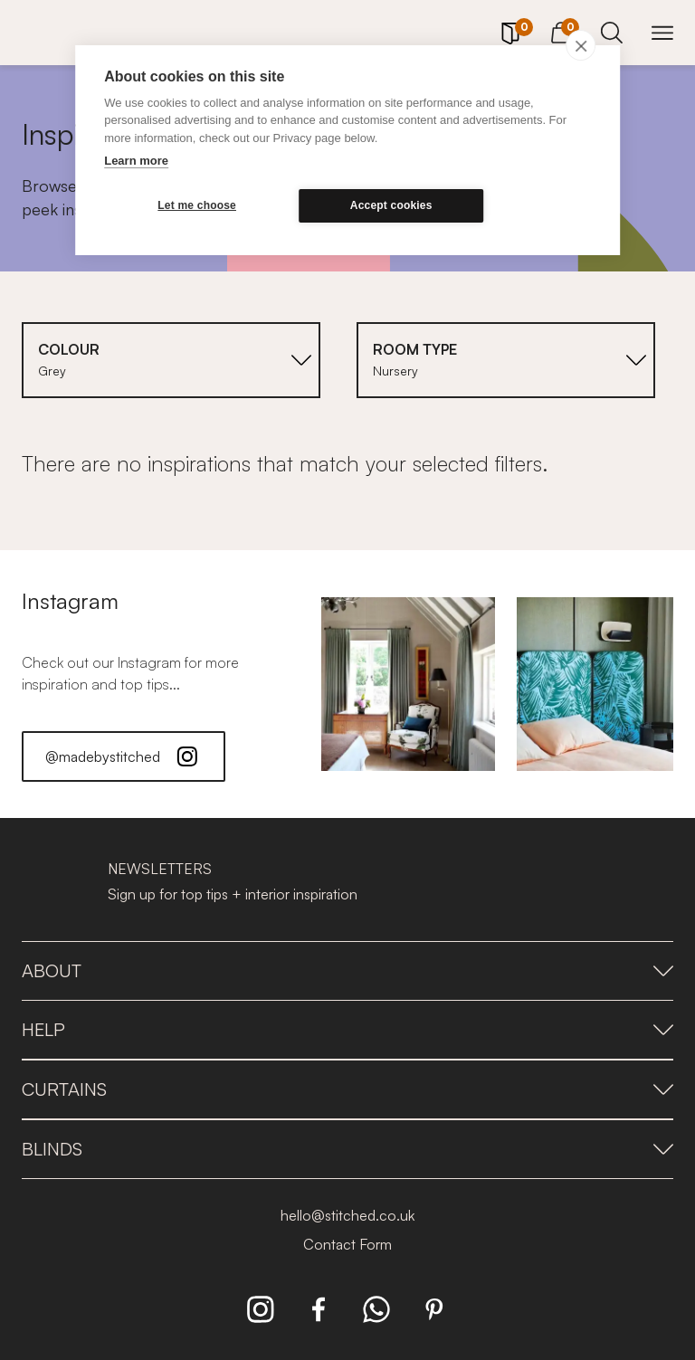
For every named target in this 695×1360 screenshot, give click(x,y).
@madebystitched (123, 756)
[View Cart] (561, 30)
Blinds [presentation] (347, 1148)
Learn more (136, 160)
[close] (580, 45)
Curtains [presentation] (347, 1089)
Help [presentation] (347, 1029)
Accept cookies (374, 205)
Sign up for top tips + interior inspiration (232, 894)
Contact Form (347, 1244)
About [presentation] (347, 970)
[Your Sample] (510, 33)
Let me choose (191, 205)
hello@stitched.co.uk (347, 1215)
